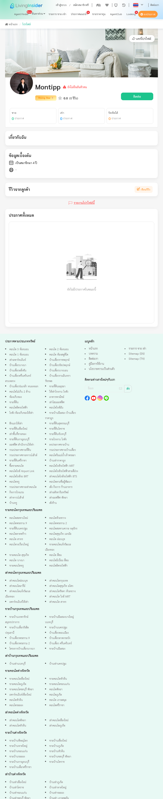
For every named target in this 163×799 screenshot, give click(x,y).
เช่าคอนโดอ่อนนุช (18, 581)
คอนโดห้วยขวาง (57, 518)
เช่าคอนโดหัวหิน (17, 725)
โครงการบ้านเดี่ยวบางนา (22, 649)
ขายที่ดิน (13, 402)
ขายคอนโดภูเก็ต (17, 684)
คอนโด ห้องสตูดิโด (58, 354)
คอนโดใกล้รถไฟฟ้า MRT (61, 466)
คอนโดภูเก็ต (55, 695)
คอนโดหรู (14, 482)
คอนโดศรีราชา (56, 705)
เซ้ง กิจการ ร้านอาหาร (60, 487)
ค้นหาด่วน (38, 13)
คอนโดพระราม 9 (18, 523)
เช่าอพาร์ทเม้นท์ (17, 360)
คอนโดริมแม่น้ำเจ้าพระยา (62, 455)
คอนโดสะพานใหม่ (18, 518)
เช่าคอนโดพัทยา (17, 720)
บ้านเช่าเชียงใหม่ (17, 782)
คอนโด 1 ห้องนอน (19, 354)
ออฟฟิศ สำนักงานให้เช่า (21, 444)
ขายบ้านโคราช (57, 762)
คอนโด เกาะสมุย (57, 700)
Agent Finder (21, 14)
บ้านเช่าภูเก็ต (56, 782)
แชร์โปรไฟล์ (141, 38)
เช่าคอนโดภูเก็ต (57, 725)
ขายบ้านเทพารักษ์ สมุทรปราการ (16, 619)
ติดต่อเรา (154, 5)
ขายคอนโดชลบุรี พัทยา (21, 689)
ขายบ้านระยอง (17, 756)
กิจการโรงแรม (16, 492)
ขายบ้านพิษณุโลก (18, 740)
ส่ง (128, 389)
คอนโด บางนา (16, 560)
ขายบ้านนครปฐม (58, 627)
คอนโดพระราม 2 (58, 523)
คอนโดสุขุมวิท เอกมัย (60, 534)
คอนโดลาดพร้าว (17, 534)
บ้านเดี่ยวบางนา (17, 365)
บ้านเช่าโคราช (16, 787)
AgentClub (116, 14)
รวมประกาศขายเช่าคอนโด (23, 487)
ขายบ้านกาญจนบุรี (19, 762)
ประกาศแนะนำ (79, 14)
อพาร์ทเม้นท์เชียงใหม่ (20, 695)
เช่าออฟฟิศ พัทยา (58, 497)
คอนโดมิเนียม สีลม (59, 560)
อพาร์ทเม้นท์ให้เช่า (18, 602)
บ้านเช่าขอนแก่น (18, 793)
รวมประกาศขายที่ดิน (20, 450)
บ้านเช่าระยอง (56, 793)
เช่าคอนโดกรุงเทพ (58, 581)
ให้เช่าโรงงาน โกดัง (58, 392)
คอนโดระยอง (16, 705)
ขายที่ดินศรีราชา (18, 460)
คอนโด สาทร (16, 539)
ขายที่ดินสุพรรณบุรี (59, 423)
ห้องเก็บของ (15, 397)
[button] (116, 5)
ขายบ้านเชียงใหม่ (58, 740)
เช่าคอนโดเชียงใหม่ (58, 720)
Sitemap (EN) (137, 354)
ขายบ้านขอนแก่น (18, 751)
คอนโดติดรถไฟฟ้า (18, 407)
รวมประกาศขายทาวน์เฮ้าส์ (23, 455)
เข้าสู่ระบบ (61, 5)
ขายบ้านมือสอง (57, 649)
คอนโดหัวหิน (16, 700)
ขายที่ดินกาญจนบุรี (19, 439)
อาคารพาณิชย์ (56, 397)
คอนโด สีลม (55, 555)
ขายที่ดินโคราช (57, 429)
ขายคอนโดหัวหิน (58, 679)
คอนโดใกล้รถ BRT (18, 476)
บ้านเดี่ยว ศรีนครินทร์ (60, 643)
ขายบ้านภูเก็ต (56, 746)
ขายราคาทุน (98, 14)
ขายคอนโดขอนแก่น (59, 684)
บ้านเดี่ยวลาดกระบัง (59, 638)
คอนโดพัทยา (55, 689)
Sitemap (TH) (137, 359)
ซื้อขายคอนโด (16, 466)
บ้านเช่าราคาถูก (57, 460)
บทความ (93, 354)
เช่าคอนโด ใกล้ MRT (59, 596)
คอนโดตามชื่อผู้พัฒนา (60, 482)
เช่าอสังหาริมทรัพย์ (59, 492)
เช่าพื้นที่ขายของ (17, 434)
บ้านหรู (13, 503)
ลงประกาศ (148, 14)
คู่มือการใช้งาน (96, 364)
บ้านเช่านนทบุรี (17, 664)
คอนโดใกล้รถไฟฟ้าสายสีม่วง (63, 471)
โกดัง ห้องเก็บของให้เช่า (21, 413)
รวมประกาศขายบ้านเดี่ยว (62, 450)
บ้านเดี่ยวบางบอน (58, 370)
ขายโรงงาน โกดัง (57, 439)
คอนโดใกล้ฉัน (56, 407)
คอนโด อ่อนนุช (57, 539)
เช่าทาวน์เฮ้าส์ (16, 497)
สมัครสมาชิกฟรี (81, 5)
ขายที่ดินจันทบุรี (57, 434)
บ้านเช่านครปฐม (57, 664)
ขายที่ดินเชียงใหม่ (18, 429)
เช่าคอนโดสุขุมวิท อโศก (61, 586)
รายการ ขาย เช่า (57, 14)
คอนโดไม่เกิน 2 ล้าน (19, 392)
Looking (131, 14)
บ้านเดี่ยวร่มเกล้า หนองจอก (23, 386)
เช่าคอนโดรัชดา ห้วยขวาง (62, 591)
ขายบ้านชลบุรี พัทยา (60, 756)
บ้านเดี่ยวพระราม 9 (19, 638)
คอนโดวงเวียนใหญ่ (18, 544)
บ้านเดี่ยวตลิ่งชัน (17, 370)
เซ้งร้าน (53, 503)
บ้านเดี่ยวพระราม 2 (19, 643)
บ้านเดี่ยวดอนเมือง (59, 633)
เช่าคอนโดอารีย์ (17, 586)
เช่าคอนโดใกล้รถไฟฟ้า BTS (63, 476)
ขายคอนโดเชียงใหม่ (19, 679)
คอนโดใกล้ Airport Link (21, 471)
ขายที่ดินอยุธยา (57, 386)
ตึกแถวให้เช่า (15, 423)
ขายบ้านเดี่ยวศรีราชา (20, 767)
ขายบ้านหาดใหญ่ (18, 746)
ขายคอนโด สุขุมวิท (19, 555)
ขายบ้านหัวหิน (57, 751)
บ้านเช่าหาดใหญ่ (57, 787)
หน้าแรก (11, 24)
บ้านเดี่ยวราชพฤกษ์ (59, 360)
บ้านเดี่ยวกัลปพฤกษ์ (59, 365)
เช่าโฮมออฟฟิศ (56, 402)
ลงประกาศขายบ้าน (59, 444)
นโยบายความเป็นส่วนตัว (102, 369)
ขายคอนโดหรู (16, 565)
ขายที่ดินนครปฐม (18, 528)
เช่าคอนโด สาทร (57, 602)
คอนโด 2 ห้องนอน (59, 349)
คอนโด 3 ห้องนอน (19, 349)
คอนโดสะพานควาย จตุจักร (63, 528)
